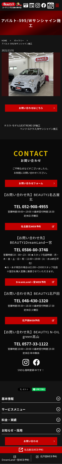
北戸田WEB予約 (31, 320)
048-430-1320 (35, 301)
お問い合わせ (31, 441)
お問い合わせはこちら (31, 108)
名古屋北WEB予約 (31, 226)
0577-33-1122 (35, 344)
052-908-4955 (35, 206)
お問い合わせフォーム (31, 183)
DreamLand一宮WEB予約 (31, 282)
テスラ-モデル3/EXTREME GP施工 (22, 125)
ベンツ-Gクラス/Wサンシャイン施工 (39, 128)
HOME (4, 40)
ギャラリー (19, 40)
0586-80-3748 (35, 250)
